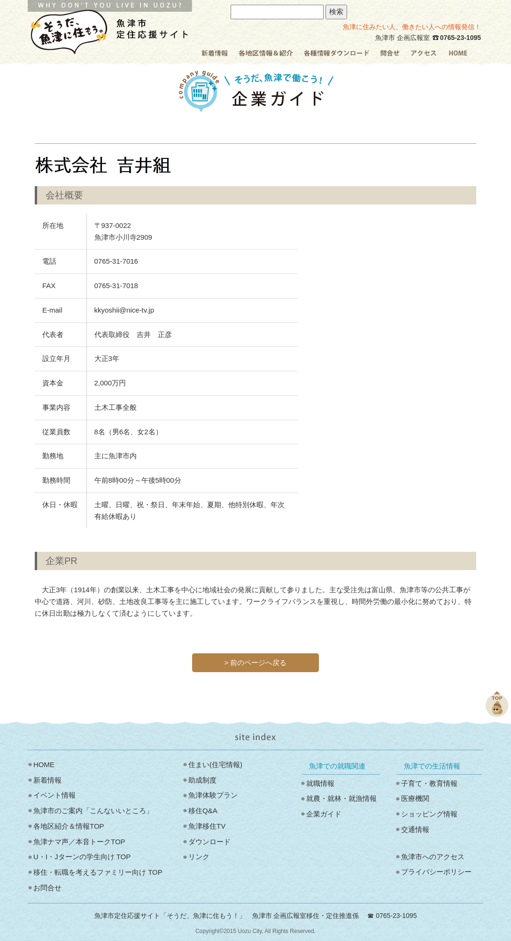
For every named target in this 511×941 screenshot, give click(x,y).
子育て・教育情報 (429, 783)
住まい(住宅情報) (215, 764)
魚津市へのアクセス (433, 857)
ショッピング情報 (429, 814)
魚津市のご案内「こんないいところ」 (93, 811)
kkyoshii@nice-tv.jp (124, 310)
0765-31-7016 (116, 261)
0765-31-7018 (116, 286)
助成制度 (202, 780)
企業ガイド (323, 814)
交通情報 (415, 829)
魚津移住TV (206, 826)
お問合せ (47, 888)
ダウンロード (209, 842)
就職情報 (320, 783)
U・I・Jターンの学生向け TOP (82, 857)
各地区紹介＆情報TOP (68, 826)
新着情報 (47, 780)
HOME (43, 764)
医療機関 (415, 798)
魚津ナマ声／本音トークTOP (79, 842)
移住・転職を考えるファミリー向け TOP (98, 872)
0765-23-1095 (460, 37)
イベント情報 (54, 795)
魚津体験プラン (213, 795)
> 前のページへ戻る (256, 663)
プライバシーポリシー (436, 872)
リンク (198, 857)
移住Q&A (202, 811)
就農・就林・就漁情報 (341, 798)
